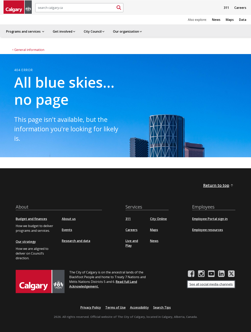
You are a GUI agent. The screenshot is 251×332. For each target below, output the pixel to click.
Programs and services (25, 31)
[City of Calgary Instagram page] (201, 274)
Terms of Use (115, 307)
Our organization (128, 31)
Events (67, 230)
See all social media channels (211, 284)
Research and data (76, 241)
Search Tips (162, 307)
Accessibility (139, 307)
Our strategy (26, 241)
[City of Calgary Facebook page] (191, 274)
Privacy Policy (90, 307)
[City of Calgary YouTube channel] (211, 274)
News (216, 19)
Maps (230, 19)
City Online (158, 219)
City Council (94, 31)
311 (226, 8)
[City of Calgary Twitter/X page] (231, 274)
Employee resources (207, 230)
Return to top (218, 185)
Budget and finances (31, 219)
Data (242, 19)
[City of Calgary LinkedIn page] (221, 274)
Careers (240, 8)
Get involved (64, 31)
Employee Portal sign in (210, 219)
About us (69, 219)
